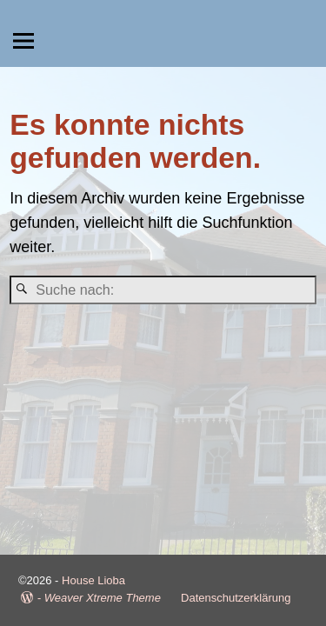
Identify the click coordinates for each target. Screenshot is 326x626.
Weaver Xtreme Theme (102, 597)
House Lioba (93, 580)
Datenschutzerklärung (235, 597)
